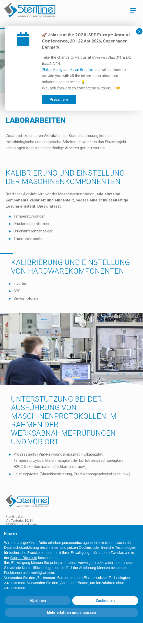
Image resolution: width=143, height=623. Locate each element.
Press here (73, 100)
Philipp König (66, 70)
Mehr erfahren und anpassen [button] (71, 612)
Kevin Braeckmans (99, 70)
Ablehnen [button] (38, 600)
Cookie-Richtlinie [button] (23, 558)
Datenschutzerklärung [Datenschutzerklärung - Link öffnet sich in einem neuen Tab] (21, 547)
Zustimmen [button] (105, 600)
